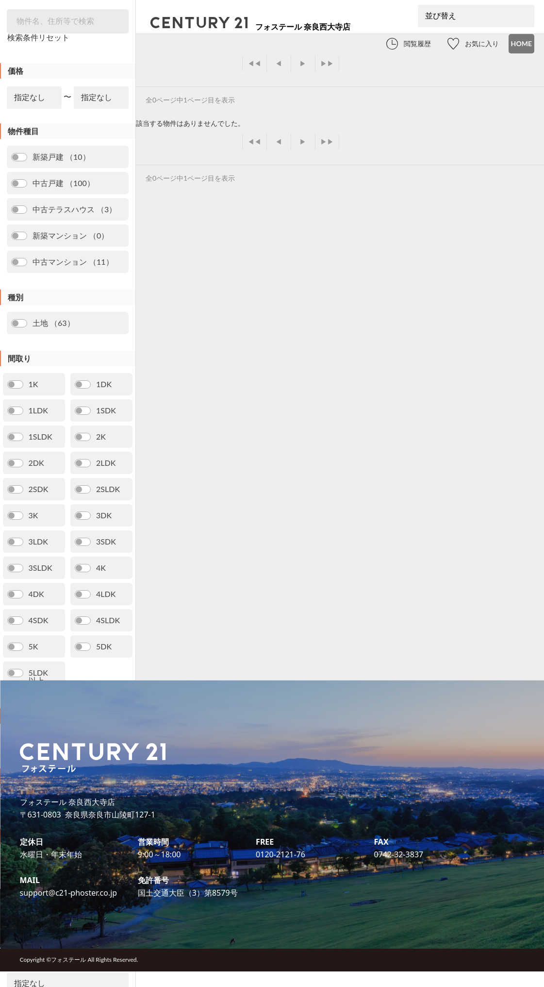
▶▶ (327, 63)
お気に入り (482, 43)
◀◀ (254, 63)
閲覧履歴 (417, 43)
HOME (521, 43)
